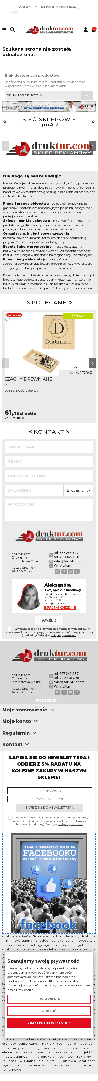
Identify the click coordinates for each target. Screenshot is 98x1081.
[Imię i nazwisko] (49, 790)
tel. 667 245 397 (66, 553)
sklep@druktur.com (69, 561)
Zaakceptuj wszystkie (49, 1023)
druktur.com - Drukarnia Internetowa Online (26, 557)
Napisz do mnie (60, 607)
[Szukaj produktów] (87, 95)
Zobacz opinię (14, 315)
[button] (5, 146)
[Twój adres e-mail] (49, 799)
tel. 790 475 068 (66, 557)
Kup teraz (81, 373)
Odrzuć (49, 1011)
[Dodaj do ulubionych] (7, 319)
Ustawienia (49, 999)
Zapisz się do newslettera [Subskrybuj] (49, 807)
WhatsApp (62, 565)
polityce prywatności (63, 635)
